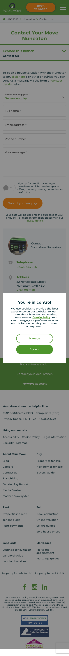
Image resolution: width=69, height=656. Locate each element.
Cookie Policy (41, 317)
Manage (34, 338)
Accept (35, 349)
